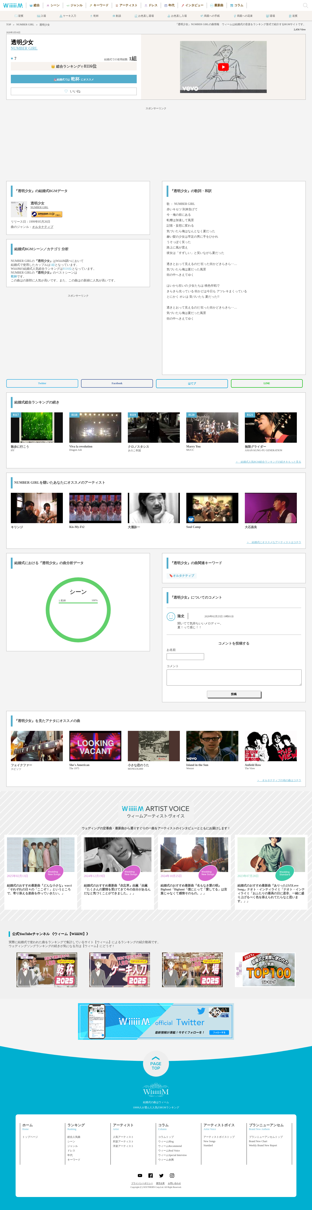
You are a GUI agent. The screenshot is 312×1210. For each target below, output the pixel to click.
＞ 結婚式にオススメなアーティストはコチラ (274, 542)
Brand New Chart (258, 1141)
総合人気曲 (73, 1136)
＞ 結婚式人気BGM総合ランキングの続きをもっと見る (268, 461)
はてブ (192, 383)
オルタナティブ (42, 227)
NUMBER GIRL (25, 24)
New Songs (209, 1141)
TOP (8, 24)
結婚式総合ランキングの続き (36, 402)
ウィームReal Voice (169, 1150)
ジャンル (72, 1146)
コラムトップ (166, 1136)
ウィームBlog (166, 1141)
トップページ (30, 1136)
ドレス (71, 1150)
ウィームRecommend (170, 1146)
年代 (70, 1155)
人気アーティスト (123, 1136)
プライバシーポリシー (142, 1183)
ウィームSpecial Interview (172, 1155)
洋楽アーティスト (123, 1146)
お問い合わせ (174, 1183)
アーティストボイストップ (219, 1136)
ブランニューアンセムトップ (266, 1136)
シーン (71, 1141)
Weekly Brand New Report (263, 1145)
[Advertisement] (156, 143)
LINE (267, 383)
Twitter (42, 383)
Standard (208, 1145)
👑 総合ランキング (74, 66)
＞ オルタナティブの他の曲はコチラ (279, 780)
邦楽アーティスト (123, 1141)
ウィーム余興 (166, 1159)
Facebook (117, 383)
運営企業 (160, 1183)
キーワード (73, 1159)
